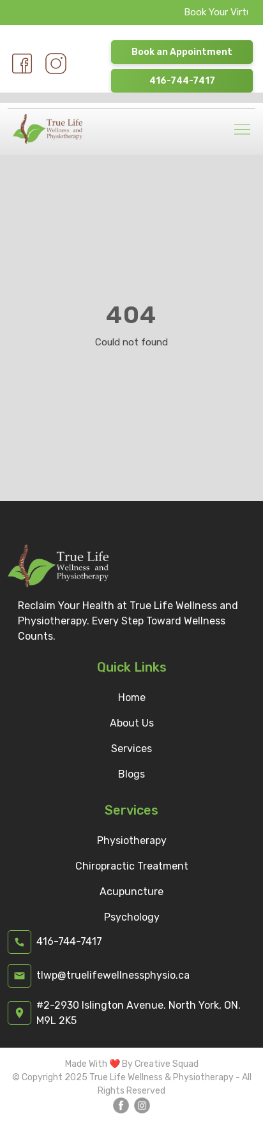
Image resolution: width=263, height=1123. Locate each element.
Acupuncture (131, 892)
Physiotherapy (132, 840)
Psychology (132, 917)
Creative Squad (167, 1064)
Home (132, 697)
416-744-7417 (182, 80)
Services (131, 748)
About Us (132, 723)
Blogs (131, 774)
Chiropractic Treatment (131, 866)
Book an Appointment (182, 52)
